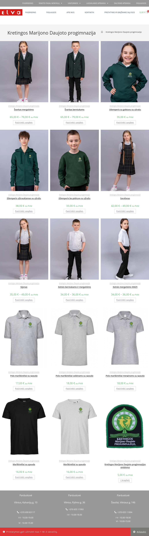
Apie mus (70, 12)
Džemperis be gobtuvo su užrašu (74, 198)
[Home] (102, 32)
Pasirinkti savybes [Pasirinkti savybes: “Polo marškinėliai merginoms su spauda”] (125, 388)
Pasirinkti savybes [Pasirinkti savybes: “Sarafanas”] (125, 211)
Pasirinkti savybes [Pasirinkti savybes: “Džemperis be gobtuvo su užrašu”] (74, 211)
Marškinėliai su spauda (24, 464)
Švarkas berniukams (74, 109)
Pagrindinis (30, 12)
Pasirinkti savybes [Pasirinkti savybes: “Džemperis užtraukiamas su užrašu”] (24, 211)
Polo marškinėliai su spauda (23, 375)
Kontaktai (89, 12)
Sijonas (23, 287)
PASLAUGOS (141, 3)
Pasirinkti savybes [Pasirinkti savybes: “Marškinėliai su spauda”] (24, 477)
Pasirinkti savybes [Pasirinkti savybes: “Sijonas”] (24, 300)
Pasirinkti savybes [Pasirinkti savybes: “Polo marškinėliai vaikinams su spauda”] (74, 388)
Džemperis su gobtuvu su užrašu (125, 109)
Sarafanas (125, 198)
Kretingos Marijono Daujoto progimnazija (124, 32)
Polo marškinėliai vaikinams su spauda (74, 375)
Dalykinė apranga (122, 3)
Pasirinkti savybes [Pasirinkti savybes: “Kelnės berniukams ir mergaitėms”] (74, 300)
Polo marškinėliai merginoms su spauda (125, 375)
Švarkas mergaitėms (24, 109)
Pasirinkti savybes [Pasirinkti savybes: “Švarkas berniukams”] (74, 122)
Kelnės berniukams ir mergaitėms (74, 287)
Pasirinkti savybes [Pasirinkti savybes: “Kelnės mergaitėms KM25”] (125, 300)
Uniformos (74, 3)
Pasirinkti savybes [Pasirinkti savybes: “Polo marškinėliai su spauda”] (24, 388)
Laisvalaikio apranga (97, 3)
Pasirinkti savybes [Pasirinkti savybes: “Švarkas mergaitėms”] (24, 122)
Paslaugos (51, 12)
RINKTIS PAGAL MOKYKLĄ (50, 3)
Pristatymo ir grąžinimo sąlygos (119, 12)
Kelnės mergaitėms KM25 (125, 287)
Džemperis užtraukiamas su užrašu (24, 198)
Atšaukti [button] (141, 531)
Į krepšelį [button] (125, 480)
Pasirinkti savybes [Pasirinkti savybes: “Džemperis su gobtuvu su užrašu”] (125, 122)
